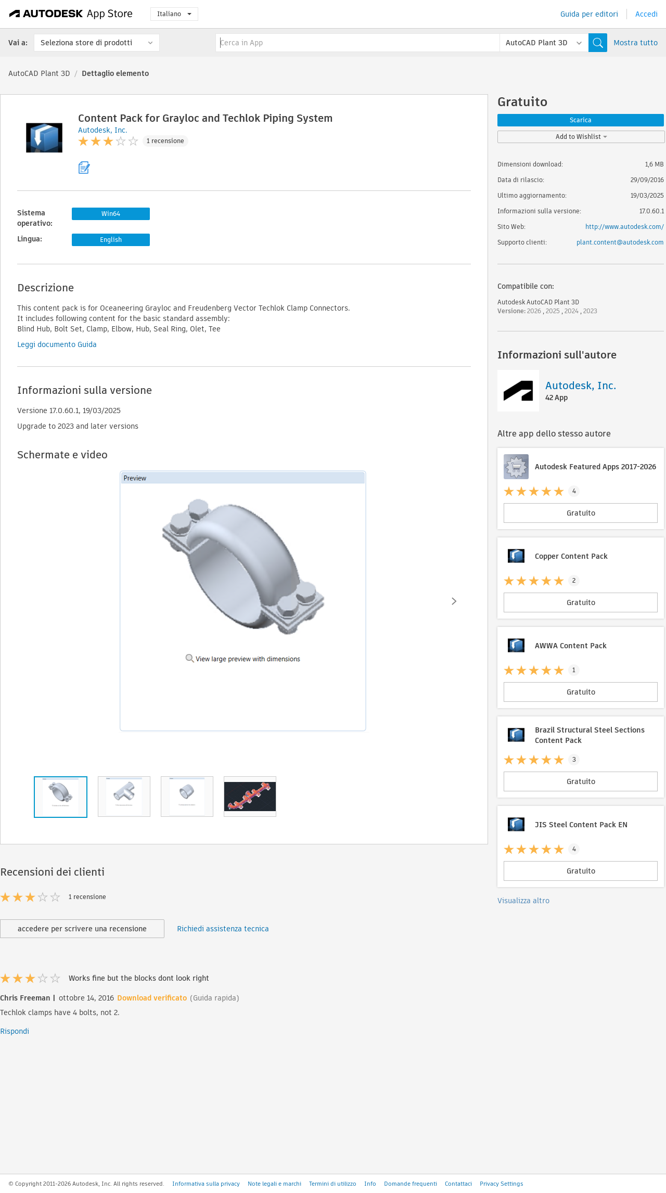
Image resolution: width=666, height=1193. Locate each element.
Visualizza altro (523, 900)
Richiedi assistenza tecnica (223, 928)
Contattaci (458, 1183)
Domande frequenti (410, 1183)
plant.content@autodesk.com (620, 242)
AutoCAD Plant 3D (39, 73)
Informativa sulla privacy (206, 1183)
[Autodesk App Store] (71, 14)
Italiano (174, 13)
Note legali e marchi (274, 1183)
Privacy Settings (501, 1183)
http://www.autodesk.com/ (624, 226)
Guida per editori (589, 14)
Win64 (110, 213)
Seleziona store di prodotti (86, 42)
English (111, 239)
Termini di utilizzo (332, 1183)
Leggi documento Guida (57, 344)
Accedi (646, 14)
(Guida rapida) (214, 998)
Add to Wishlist (581, 136)
